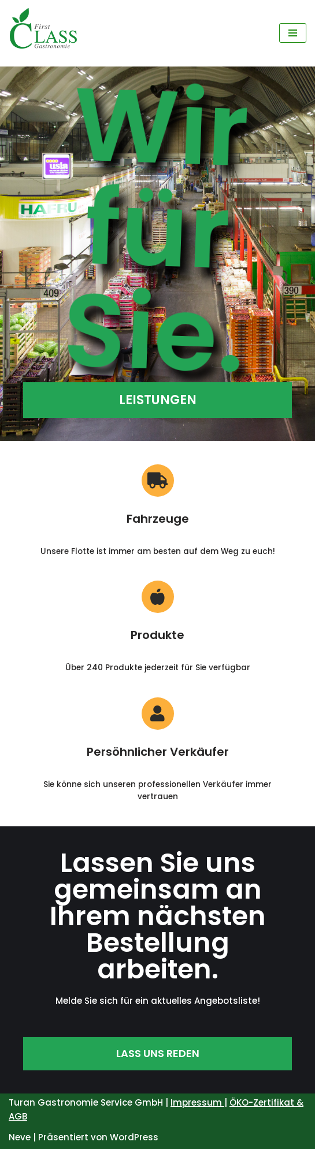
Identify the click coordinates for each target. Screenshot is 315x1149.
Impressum (197, 1102)
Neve (20, 1137)
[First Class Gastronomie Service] (43, 33)
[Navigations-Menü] (292, 33)
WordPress (134, 1137)
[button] (157, 400)
